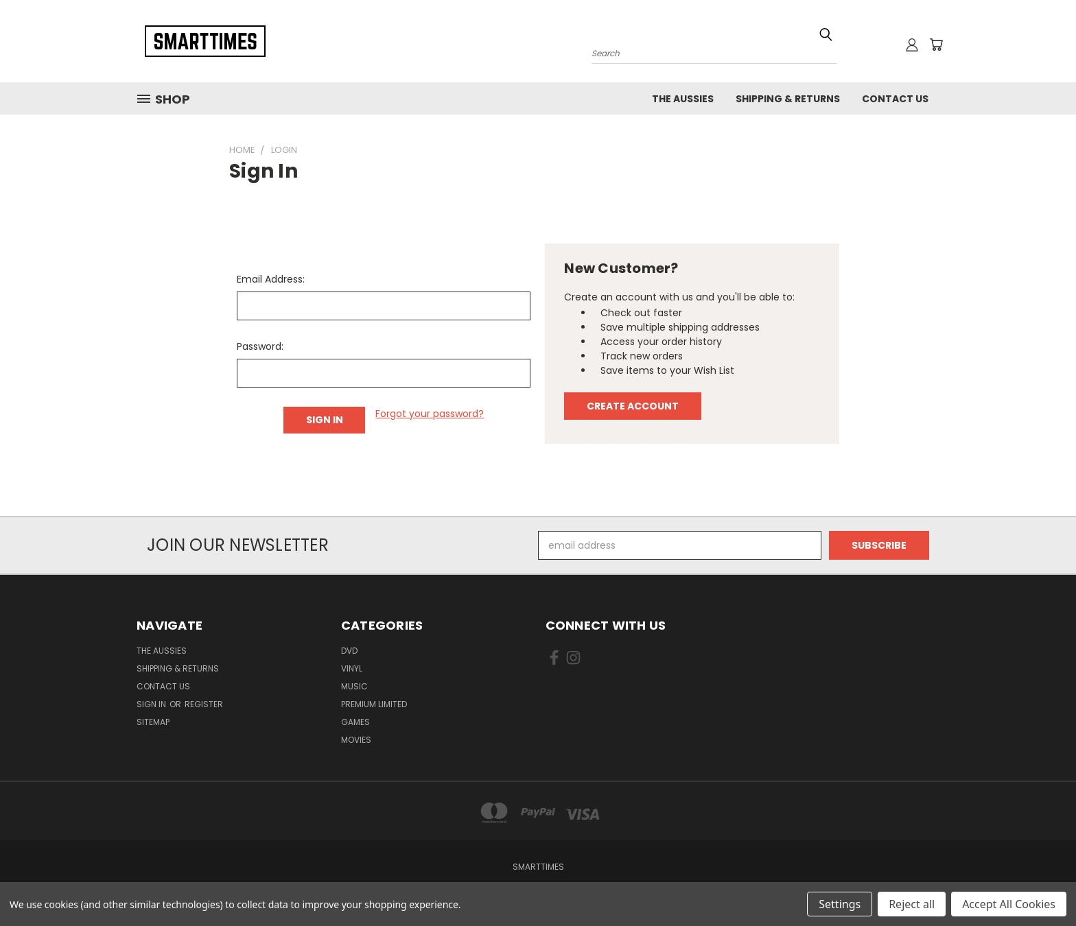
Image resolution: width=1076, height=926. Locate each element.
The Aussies (683, 99)
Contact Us (895, 99)
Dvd (349, 650)
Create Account (633, 406)
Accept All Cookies (1008, 904)
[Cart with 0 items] (936, 44)
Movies (356, 740)
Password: (260, 346)
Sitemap (153, 722)
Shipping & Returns (788, 99)
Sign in (152, 704)
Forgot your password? (429, 413)
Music (354, 686)
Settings (840, 904)
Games (355, 722)
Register (204, 704)
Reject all (912, 904)
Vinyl (351, 668)
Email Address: (271, 279)
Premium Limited (374, 704)
